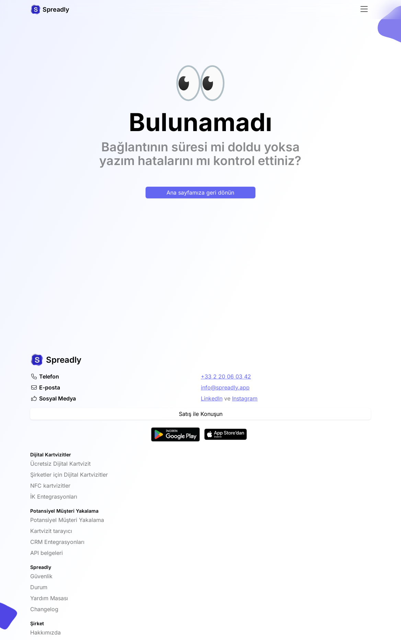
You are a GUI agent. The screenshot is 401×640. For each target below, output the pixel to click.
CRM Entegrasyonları (57, 541)
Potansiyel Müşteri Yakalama (67, 519)
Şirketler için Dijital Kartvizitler (69, 474)
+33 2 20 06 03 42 (226, 376)
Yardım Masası (49, 598)
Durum (38, 587)
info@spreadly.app (225, 387)
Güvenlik (41, 576)
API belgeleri (46, 552)
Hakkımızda (45, 632)
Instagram (244, 398)
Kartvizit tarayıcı (51, 530)
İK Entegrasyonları (53, 496)
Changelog (44, 609)
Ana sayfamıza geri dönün (200, 192)
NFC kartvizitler (50, 485)
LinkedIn (211, 398)
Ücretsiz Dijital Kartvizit (60, 463)
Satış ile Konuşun (200, 413)
